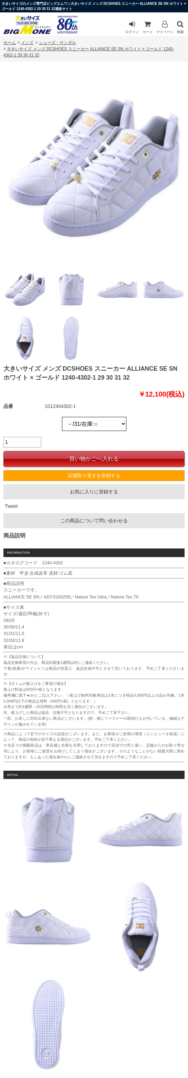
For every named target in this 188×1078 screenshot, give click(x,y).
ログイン (132, 27)
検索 (180, 27)
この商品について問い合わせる (94, 520)
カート (148, 27)
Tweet (11, 506)
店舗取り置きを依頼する (94, 475)
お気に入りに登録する (94, 491)
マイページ (165, 27)
